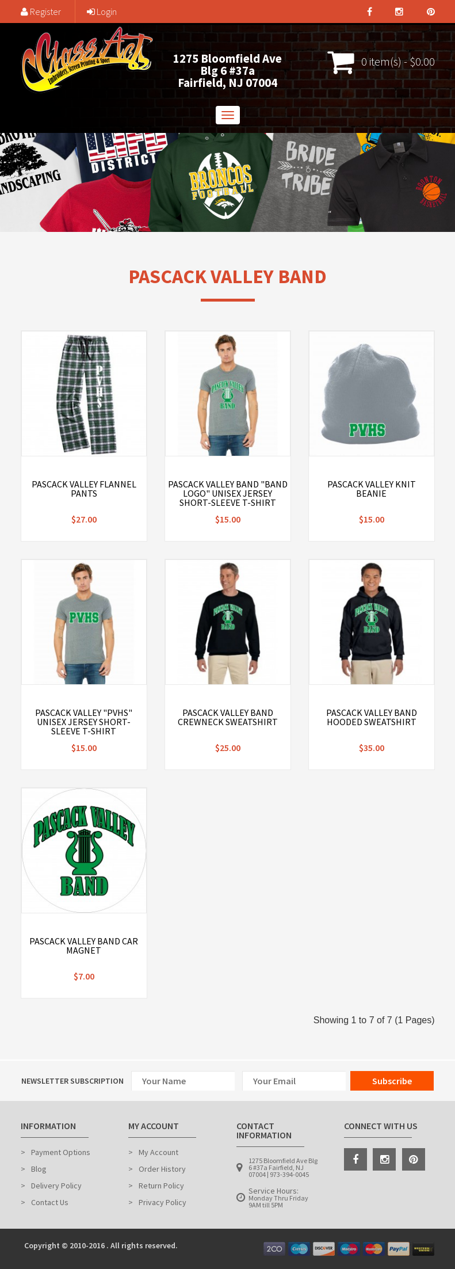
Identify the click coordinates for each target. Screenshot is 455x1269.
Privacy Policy (162, 1202)
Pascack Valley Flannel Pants (84, 488)
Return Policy (161, 1185)
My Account (158, 1152)
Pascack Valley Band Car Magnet (83, 945)
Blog (39, 1169)
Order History (162, 1169)
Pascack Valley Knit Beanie (371, 488)
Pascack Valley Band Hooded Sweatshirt (371, 717)
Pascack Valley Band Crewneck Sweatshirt (228, 717)
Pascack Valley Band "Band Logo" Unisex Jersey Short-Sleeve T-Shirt (228, 493)
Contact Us (49, 1202)
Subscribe (392, 1081)
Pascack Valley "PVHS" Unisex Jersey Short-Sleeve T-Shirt (83, 722)
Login (102, 11)
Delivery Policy (56, 1185)
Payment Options (60, 1152)
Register (41, 11)
